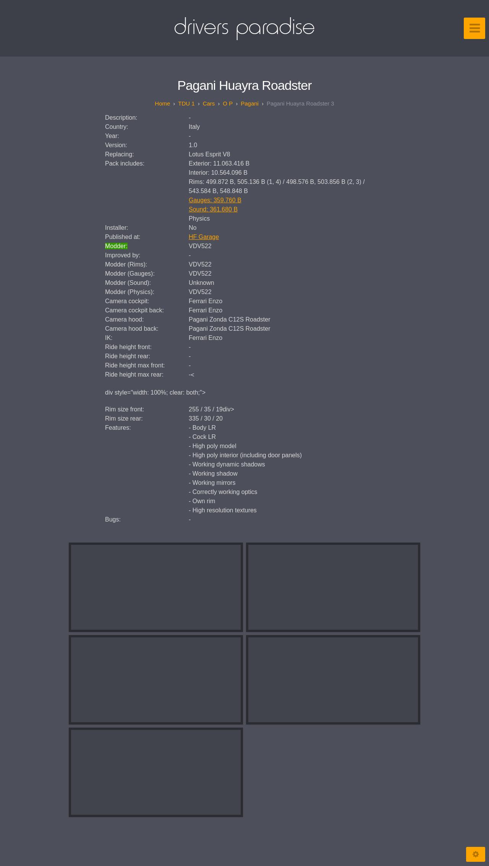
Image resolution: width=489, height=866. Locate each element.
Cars (209, 103)
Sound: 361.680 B (213, 209)
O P (228, 103)
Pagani (250, 103)
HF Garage (204, 237)
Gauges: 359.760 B (215, 200)
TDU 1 (186, 103)
